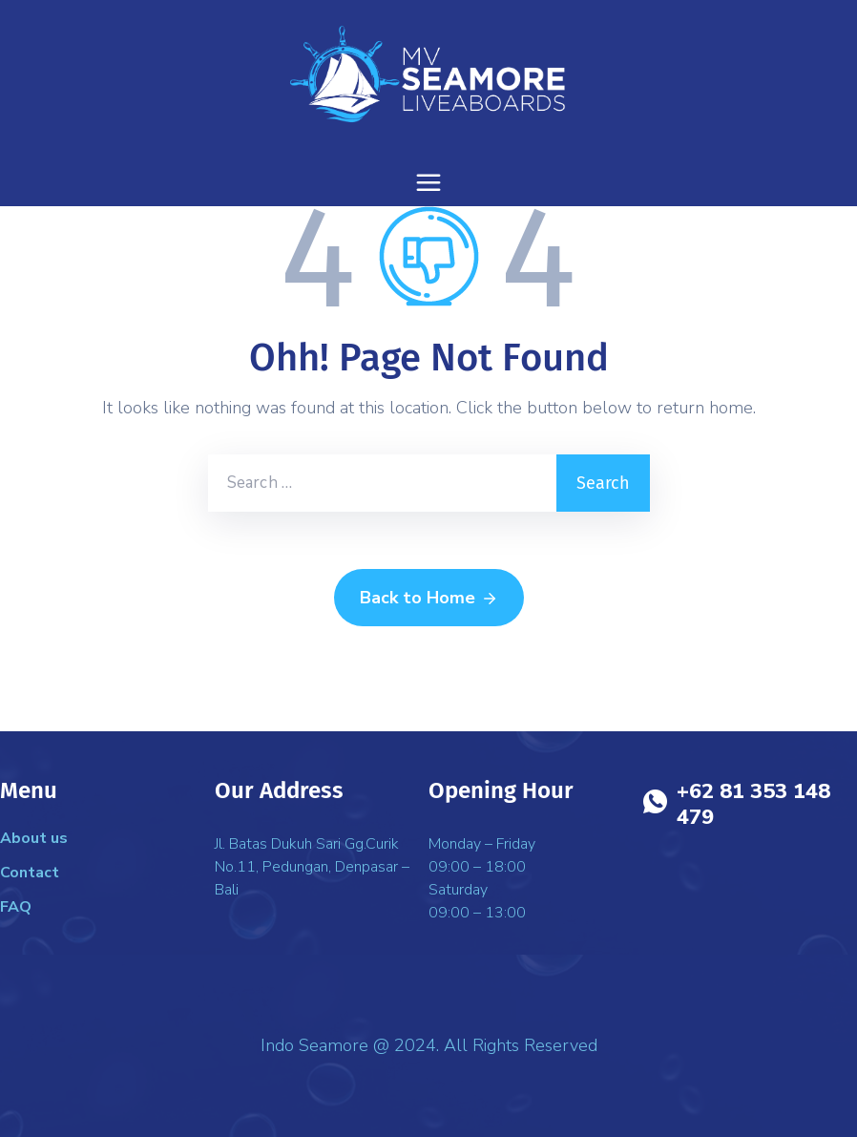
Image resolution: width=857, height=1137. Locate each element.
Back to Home (429, 598)
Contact (29, 872)
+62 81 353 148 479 (753, 804)
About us (34, 838)
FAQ (15, 906)
